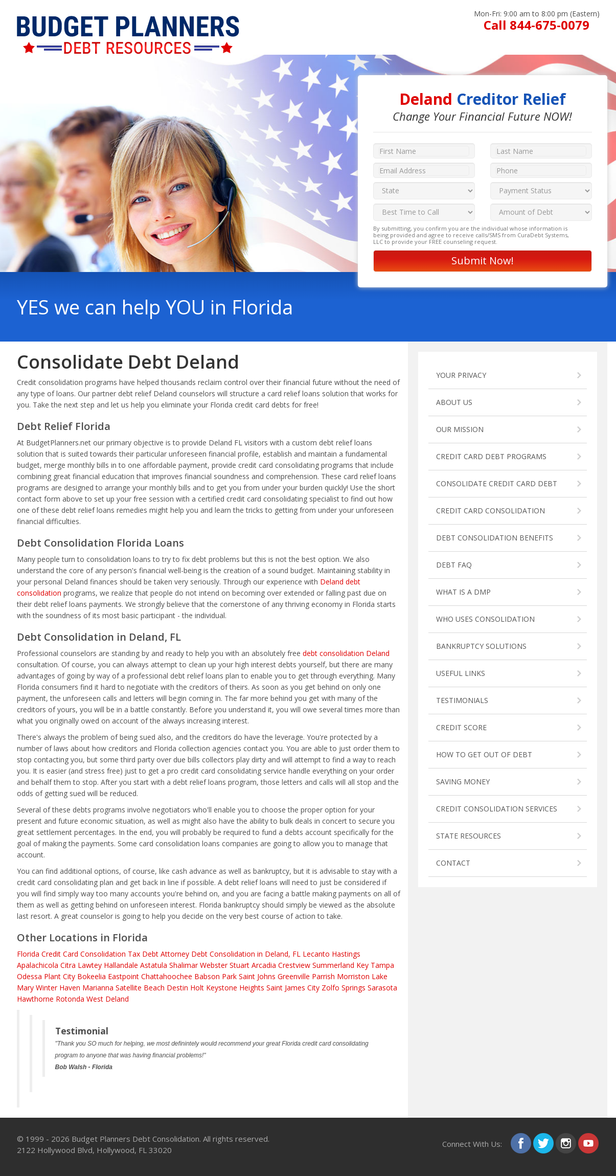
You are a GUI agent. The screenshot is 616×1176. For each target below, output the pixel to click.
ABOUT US (454, 402)
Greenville (294, 976)
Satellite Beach (140, 987)
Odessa (29, 976)
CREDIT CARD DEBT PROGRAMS (491, 456)
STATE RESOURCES (468, 836)
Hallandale (121, 965)
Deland (117, 999)
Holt (197, 987)
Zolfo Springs (344, 987)
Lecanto (316, 954)
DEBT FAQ (454, 565)
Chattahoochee (166, 976)
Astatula (153, 965)
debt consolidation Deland (346, 653)
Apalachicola (37, 965)
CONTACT (453, 863)
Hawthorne (35, 999)
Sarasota (382, 987)
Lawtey (90, 965)
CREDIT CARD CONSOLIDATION (490, 510)
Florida (28, 954)
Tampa (382, 965)
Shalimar (183, 965)
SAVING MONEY (463, 781)
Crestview (294, 965)
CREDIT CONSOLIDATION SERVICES (496, 808)
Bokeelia (91, 976)
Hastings (346, 954)
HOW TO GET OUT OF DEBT (484, 754)
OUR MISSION (460, 429)
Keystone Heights (235, 987)
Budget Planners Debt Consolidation (135, 1139)
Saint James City (293, 987)
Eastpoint (123, 976)
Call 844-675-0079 (536, 24)
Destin (177, 987)
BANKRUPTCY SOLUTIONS (481, 646)
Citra (68, 965)
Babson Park (215, 976)
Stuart (239, 965)
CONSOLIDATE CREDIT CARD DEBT (496, 483)
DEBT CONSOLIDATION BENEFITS (494, 537)
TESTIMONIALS (462, 700)
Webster (213, 965)
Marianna (97, 987)
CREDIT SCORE (461, 727)
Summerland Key (340, 965)
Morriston (353, 976)
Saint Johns (257, 976)
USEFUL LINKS (460, 673)
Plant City (59, 976)
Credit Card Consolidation (83, 954)
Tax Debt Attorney (158, 954)
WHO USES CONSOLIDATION (485, 619)
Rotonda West (79, 999)
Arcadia (264, 965)
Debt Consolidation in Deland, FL (246, 954)
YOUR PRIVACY (461, 375)
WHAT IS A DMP (463, 592)
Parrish (323, 976)
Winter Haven (58, 987)
